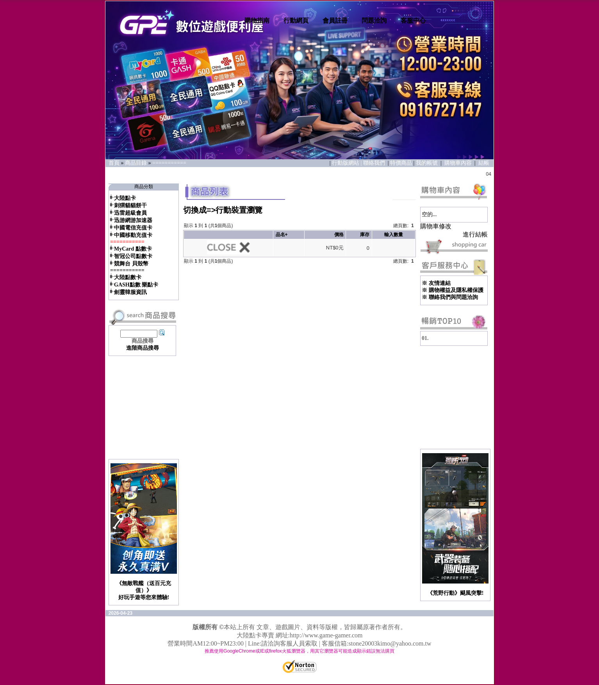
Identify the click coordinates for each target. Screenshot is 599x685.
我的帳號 (427, 163)
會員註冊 (335, 20)
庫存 (364, 234)
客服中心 (413, 20)
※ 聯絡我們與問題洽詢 (450, 297)
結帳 (483, 163)
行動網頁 (295, 20)
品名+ (282, 234)
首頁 (114, 163)
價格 (339, 234)
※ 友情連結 (436, 283)
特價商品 (401, 163)
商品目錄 (136, 163)
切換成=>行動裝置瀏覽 (222, 210)
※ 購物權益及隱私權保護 (452, 290)
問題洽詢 (374, 20)
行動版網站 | (347, 163)
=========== (169, 163)
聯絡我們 (375, 163)
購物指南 (256, 20)
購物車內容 (458, 163)
